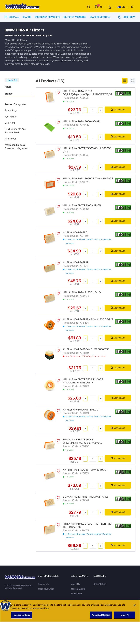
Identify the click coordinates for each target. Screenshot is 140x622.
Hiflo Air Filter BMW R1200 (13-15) (82, 292)
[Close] (134, 607)
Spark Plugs (11, 110)
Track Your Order (46, 589)
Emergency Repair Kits (47, 17)
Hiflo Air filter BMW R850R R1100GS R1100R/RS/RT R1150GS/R (83, 381)
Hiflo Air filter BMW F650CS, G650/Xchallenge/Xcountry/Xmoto (82, 441)
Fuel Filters (11, 116)
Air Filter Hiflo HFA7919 (75, 262)
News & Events (78, 589)
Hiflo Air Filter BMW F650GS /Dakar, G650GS (88, 178)
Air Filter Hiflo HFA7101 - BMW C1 (81, 409)
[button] (102, 6)
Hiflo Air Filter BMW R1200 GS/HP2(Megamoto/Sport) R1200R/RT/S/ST (87, 93)
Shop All (12, 17)
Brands (27, 17)
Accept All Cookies (101, 616)
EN (121, 6)
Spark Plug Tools (100, 17)
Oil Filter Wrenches (75, 17)
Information (76, 593)
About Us (75, 584)
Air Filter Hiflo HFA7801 (75, 232)
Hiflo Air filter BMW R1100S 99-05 (82, 205)
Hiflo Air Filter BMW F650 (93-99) (81, 121)
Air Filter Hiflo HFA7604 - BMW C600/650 (86, 349)
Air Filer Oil (10, 138)
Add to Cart (118, 109)
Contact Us (43, 584)
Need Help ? (126, 17)
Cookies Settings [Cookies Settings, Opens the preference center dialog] (21, 616)
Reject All (124, 616)
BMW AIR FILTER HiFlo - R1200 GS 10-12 (85, 496)
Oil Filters (10, 122)
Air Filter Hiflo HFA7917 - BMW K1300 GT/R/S (88, 319)
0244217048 (99, 584)
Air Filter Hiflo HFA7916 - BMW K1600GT (85, 469)
